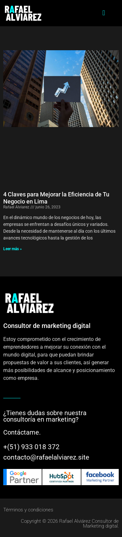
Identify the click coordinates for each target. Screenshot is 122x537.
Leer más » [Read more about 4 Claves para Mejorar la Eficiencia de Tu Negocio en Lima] (12, 249)
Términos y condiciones (28, 510)
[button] (104, 13)
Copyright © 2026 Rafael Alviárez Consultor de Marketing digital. (70, 523)
